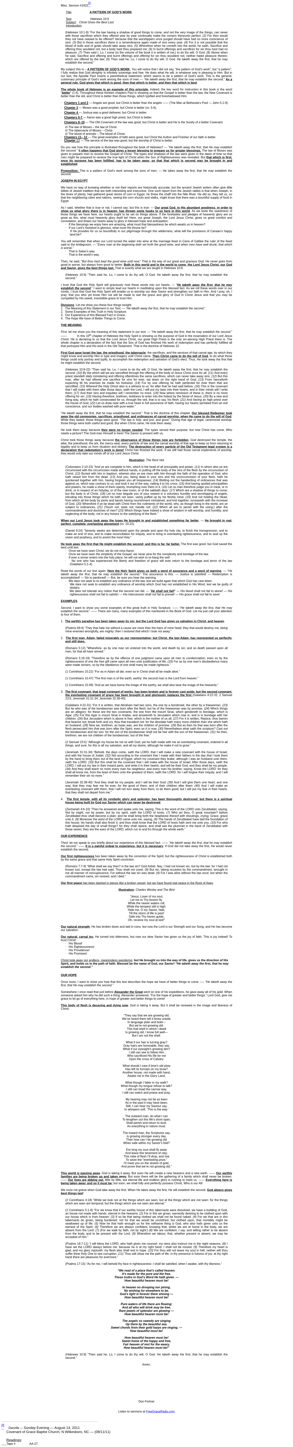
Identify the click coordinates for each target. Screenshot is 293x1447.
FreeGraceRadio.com (160, 1411)
